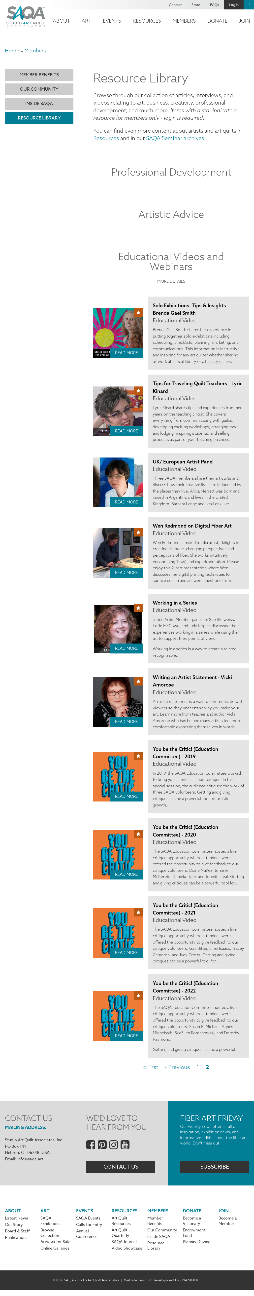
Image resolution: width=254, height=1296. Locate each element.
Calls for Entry (89, 1230)
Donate (217, 21)
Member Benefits (39, 75)
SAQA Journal (124, 1248)
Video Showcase (127, 1254)
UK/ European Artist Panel (183, 463)
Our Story (14, 1230)
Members (184, 21)
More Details (171, 282)
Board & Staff (17, 1237)
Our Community (39, 89)
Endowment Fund (194, 1238)
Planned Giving (197, 1248)
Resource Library (39, 118)
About (61, 21)
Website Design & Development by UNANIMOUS (162, 1286)
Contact (175, 4)
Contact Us (120, 1172)
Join (224, 1215)
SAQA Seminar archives (175, 138)
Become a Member (228, 1226)
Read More (126, 354)
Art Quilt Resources (121, 1226)
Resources (147, 21)
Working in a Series (175, 605)
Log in (234, 4)
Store (195, 4)
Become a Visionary (192, 1226)
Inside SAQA (39, 103)
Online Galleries (54, 1254)
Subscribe (214, 1172)
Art (86, 21)
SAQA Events (88, 1224)
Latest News (16, 1224)
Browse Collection (49, 1238)
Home (12, 50)
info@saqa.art (30, 1164)
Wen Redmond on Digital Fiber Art (192, 528)
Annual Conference (86, 1239)
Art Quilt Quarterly (120, 1238)
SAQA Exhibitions (50, 1226)
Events (112, 21)
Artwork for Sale (55, 1248)
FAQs (214, 4)
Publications (16, 1243)
